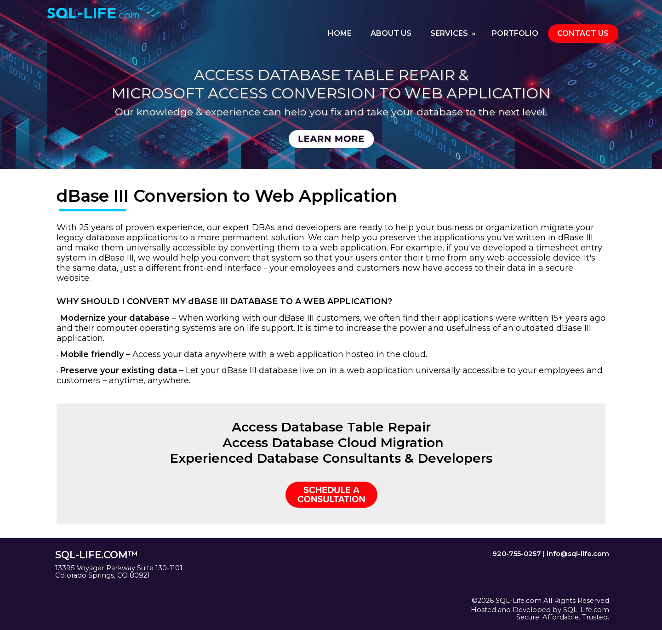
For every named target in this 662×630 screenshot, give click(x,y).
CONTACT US (583, 33)
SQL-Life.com (586, 610)
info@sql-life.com (578, 554)
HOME (340, 33)
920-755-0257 (516, 554)
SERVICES (454, 33)
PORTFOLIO (515, 33)
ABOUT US (391, 33)
